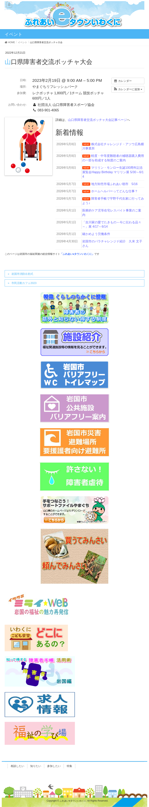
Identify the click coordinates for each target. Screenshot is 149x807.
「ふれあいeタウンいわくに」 (77, 253)
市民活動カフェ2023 (23, 283)
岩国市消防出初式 (22, 273)
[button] (128, 89)
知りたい (35, 766)
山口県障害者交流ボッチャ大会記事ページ (97, 119)
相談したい (17, 766)
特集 (69, 766)
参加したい (54, 766)
